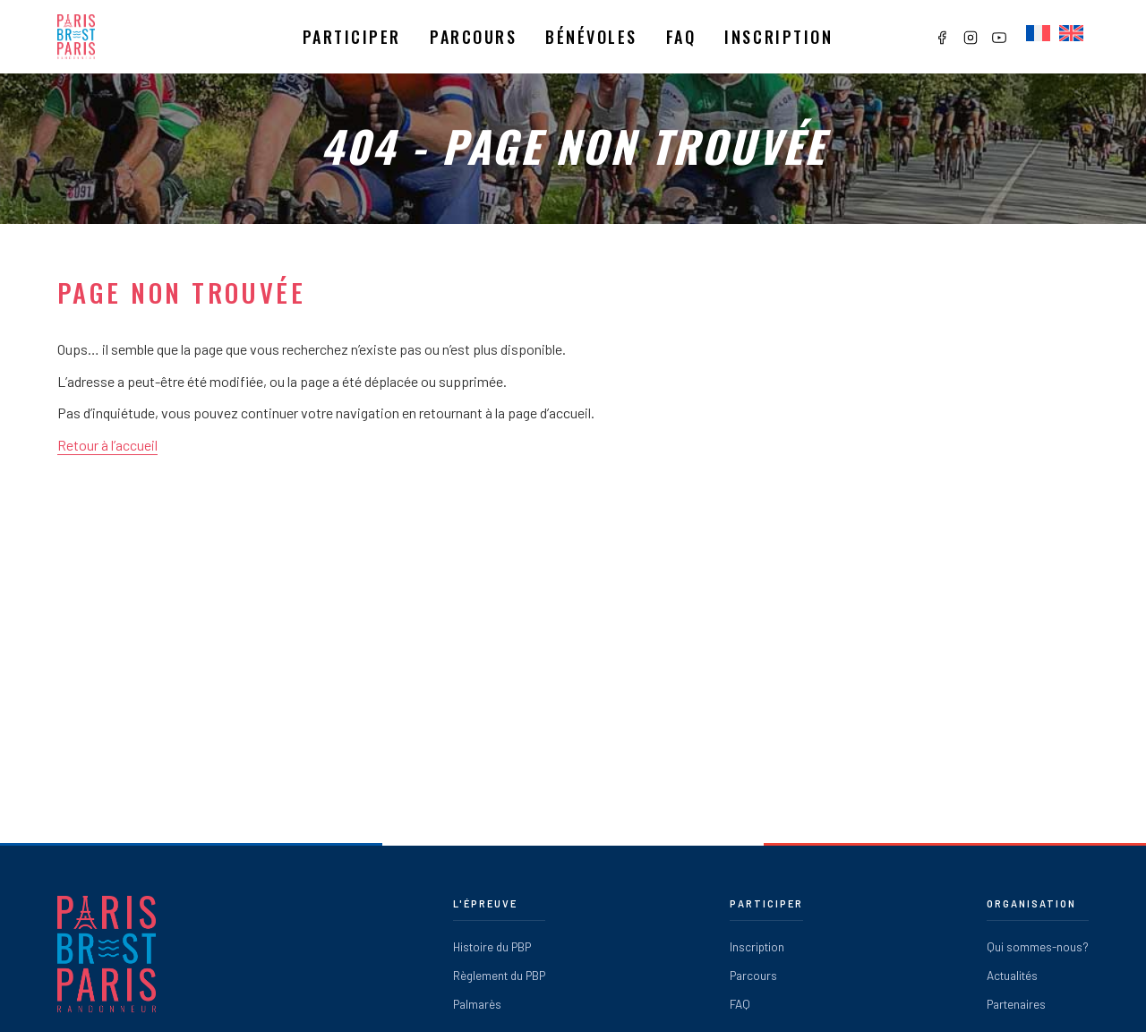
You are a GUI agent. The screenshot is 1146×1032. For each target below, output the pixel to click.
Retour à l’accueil (107, 444)
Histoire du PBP (492, 946)
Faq (681, 36)
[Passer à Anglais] (1071, 34)
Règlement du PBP (499, 975)
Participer (352, 36)
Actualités (1012, 975)
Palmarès (477, 1003)
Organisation (1031, 903)
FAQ (740, 1003)
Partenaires (1016, 1003)
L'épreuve (485, 903)
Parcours (473, 36)
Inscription (778, 36)
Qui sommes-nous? (1038, 946)
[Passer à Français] (1038, 34)
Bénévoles (591, 36)
